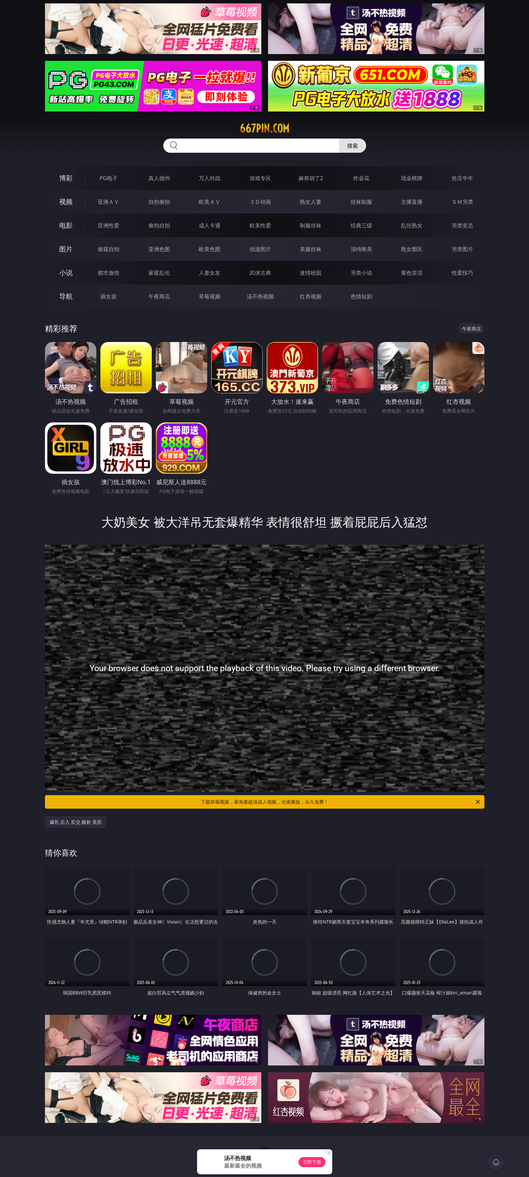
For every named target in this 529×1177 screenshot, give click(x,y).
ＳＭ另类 (462, 201)
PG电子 (109, 178)
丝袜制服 (361, 201)
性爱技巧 (462, 272)
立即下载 (312, 1162)
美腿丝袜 (310, 249)
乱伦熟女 (412, 225)
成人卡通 (209, 225)
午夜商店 (159, 296)
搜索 (352, 145)
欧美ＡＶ (209, 201)
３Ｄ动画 (260, 201)
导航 (66, 296)
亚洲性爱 (108, 225)
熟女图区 (412, 249)
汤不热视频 (260, 296)
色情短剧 (361, 296)
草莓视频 (209, 296)
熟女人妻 (310, 201)
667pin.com (264, 128)
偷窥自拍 (108, 249)
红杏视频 (310, 296)
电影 (66, 225)
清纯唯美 (361, 249)
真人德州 (159, 178)
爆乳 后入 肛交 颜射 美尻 (76, 822)
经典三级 (361, 225)
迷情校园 (310, 272)
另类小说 (361, 272)
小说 (66, 272)
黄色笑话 (412, 272)
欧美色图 (209, 249)
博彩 (66, 177)
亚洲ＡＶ (108, 201)
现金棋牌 (412, 178)
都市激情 (108, 272)
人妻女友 (209, 272)
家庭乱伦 (159, 272)
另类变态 (462, 225)
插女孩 (108, 296)
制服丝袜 (310, 225)
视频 (66, 201)
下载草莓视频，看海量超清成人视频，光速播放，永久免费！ (341, 802)
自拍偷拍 (159, 201)
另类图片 (462, 249)
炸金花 (361, 178)
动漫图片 (260, 249)
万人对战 (209, 178)
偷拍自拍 (159, 225)
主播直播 (412, 201)
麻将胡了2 (310, 178)
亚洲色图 (159, 249)
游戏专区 (260, 178)
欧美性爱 (260, 225)
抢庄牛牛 (462, 178)
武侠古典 (260, 272)
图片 (66, 248)
